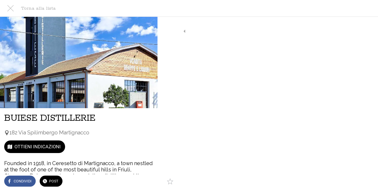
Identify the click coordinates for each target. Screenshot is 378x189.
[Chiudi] (10, 8)
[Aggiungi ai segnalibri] (147, 181)
